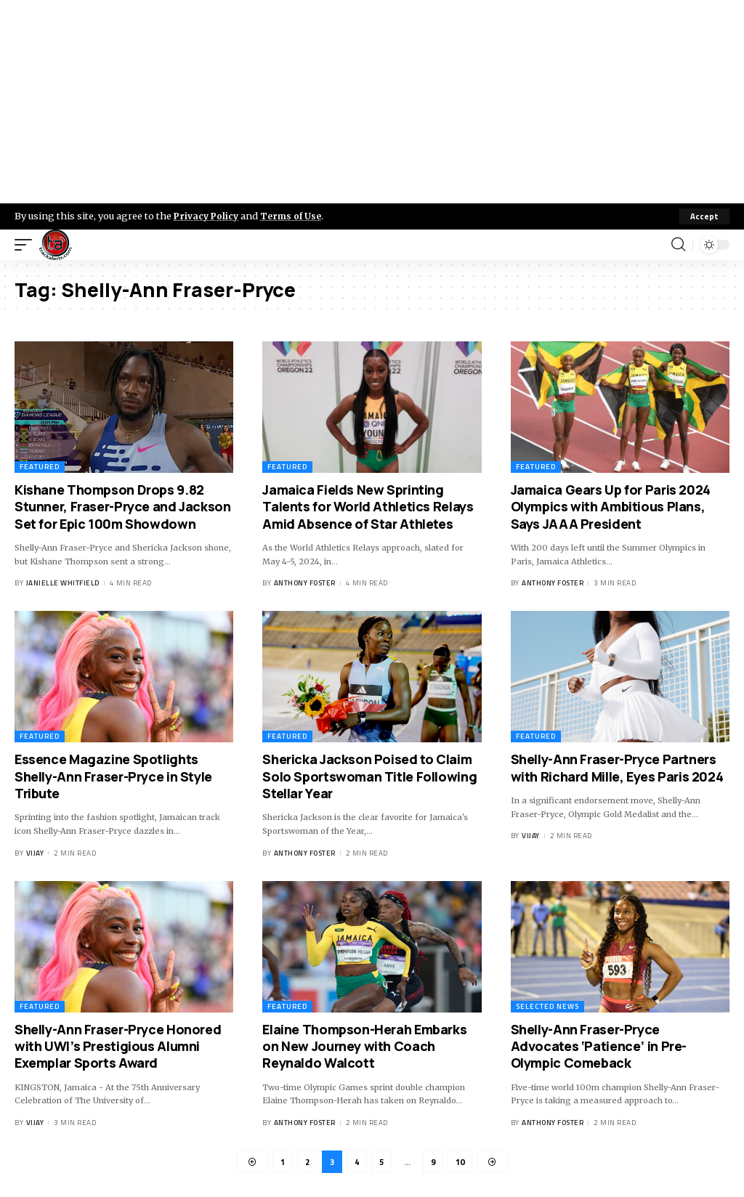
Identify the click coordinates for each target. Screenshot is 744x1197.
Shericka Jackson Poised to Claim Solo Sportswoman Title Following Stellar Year (369, 776)
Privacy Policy (208, 216)
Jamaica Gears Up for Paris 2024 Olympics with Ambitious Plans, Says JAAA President (611, 506)
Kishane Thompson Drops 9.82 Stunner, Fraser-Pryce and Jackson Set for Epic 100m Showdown (123, 506)
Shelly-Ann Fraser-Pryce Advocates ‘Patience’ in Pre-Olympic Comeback (599, 1046)
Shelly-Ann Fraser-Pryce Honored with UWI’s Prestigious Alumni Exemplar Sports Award (118, 1046)
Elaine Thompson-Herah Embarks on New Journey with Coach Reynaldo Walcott (364, 1046)
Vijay (35, 853)
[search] (678, 244)
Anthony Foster (305, 583)
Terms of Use (295, 216)
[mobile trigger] (27, 245)
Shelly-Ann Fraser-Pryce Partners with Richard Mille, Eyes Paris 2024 (617, 767)
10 (462, 1162)
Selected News (547, 1006)
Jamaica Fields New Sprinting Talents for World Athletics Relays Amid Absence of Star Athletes (367, 506)
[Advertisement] (372, 101)
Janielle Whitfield (63, 583)
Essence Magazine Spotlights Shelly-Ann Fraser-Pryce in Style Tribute (113, 776)
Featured (40, 466)
